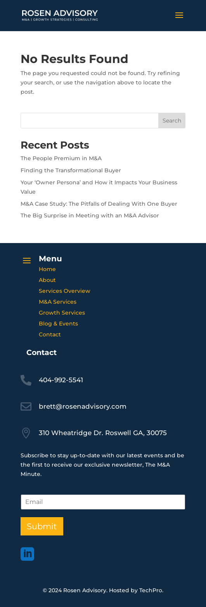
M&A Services (57, 301)
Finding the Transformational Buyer (71, 170)
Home (47, 269)
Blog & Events (58, 323)
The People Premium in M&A (61, 158)
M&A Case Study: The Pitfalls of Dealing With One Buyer (99, 203)
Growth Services (62, 312)
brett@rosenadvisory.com (82, 406)
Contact (50, 334)
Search (172, 120)
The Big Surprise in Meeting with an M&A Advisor (90, 215)
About (47, 279)
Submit (42, 526)
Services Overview (64, 290)
